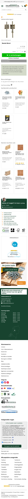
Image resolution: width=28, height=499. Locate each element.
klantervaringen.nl (17, 256)
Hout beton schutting (6, 479)
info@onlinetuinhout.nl (8, 207)
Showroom (4, 351)
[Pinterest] (8, 382)
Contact (3, 347)
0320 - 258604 (6, 205)
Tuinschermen (18, 462)
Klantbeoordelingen (6, 373)
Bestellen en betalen (6, 356)
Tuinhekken (4, 469)
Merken (16, 476)
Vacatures (3, 354)
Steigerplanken (18, 467)
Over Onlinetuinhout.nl (6, 349)
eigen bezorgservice (14, 1)
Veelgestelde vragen (7, 420)
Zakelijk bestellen (5, 364)
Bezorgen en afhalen (6, 359)
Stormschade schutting (20, 479)
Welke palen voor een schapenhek (10, 453)
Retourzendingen (5, 366)
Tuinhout (3, 460)
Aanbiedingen (17, 474)
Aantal (13, 51)
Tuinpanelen (20, 495)
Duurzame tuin (5, 451)
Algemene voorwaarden (7, 371)
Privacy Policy (16, 492)
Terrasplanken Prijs (5, 496)
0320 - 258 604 (7, 301)
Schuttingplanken (18, 464)
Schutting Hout (14, 496)
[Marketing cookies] (2, 442)
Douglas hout (17, 469)
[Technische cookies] (2, 437)
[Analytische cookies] (2, 439)
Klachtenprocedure (6, 368)
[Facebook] (2, 382)
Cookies (22, 492)
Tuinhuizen (4, 472)
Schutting (3, 462)
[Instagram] (5, 382)
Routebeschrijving (5, 306)
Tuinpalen (3, 467)
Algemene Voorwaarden (6, 492)
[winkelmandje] (25, 6)
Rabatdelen (17, 472)
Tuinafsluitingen (4, 495)
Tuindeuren (17, 460)
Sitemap (3, 493)
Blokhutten (4, 474)
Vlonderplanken (5, 464)
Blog (2, 361)
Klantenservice (6, 344)
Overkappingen (5, 476)
